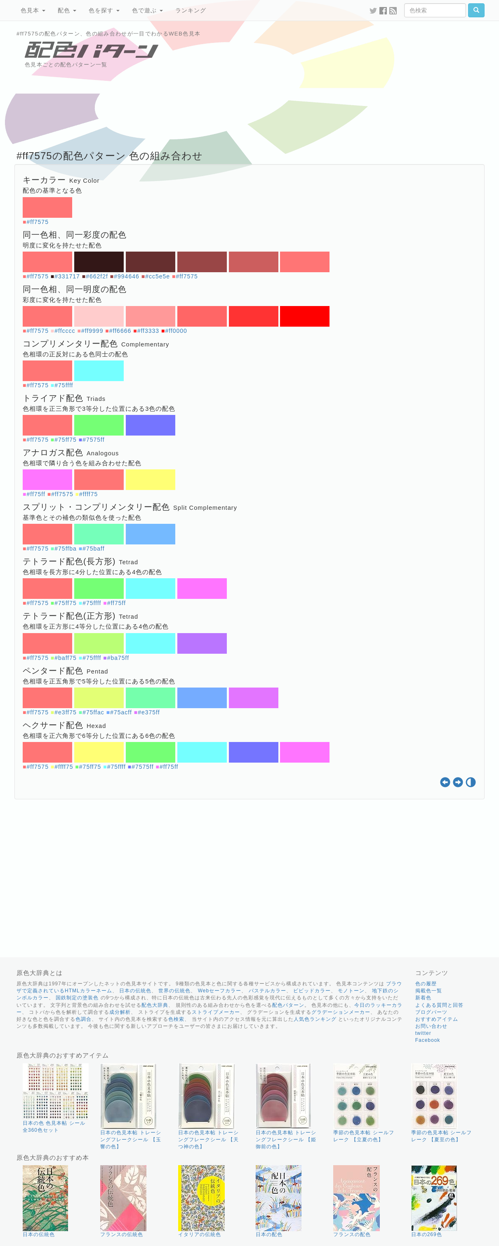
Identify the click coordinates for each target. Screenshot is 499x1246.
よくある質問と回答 (439, 1005)
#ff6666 (120, 330)
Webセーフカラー (219, 991)
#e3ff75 (65, 712)
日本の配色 (269, 1234)
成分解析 (120, 1012)
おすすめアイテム (436, 1019)
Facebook (427, 1040)
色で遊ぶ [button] (147, 10)
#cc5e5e (157, 276)
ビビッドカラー (312, 991)
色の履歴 (426, 984)
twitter (423, 1033)
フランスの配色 (352, 1234)
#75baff (93, 548)
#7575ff (93, 439)
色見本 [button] (33, 10)
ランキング (190, 10)
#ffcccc (64, 330)
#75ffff (63, 385)
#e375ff (149, 712)
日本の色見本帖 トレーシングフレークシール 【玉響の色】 (130, 1139)
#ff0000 (176, 330)
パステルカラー (267, 991)
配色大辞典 (154, 1005)
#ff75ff (35, 494)
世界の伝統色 (174, 991)
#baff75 (65, 658)
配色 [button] (67, 10)
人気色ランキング (315, 1019)
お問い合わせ (431, 1026)
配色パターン (288, 1005)
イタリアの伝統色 (199, 1234)
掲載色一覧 (428, 991)
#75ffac (93, 712)
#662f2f (97, 276)
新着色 (423, 998)
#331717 (67, 276)
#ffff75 (88, 494)
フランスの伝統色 (121, 1234)
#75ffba (65, 548)
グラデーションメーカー (340, 1012)
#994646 (126, 276)
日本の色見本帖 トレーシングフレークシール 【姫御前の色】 (286, 1139)
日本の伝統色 (135, 991)
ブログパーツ (431, 1012)
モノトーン (351, 991)
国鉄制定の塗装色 (77, 998)
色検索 (176, 1019)
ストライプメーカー (216, 1012)
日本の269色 (426, 1234)
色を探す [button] (104, 10)
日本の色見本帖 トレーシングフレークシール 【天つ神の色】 (208, 1139)
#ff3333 (148, 330)
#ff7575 (37, 222)
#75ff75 (65, 439)
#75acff (121, 712)
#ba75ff (118, 658)
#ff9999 (92, 330)
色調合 (83, 1019)
